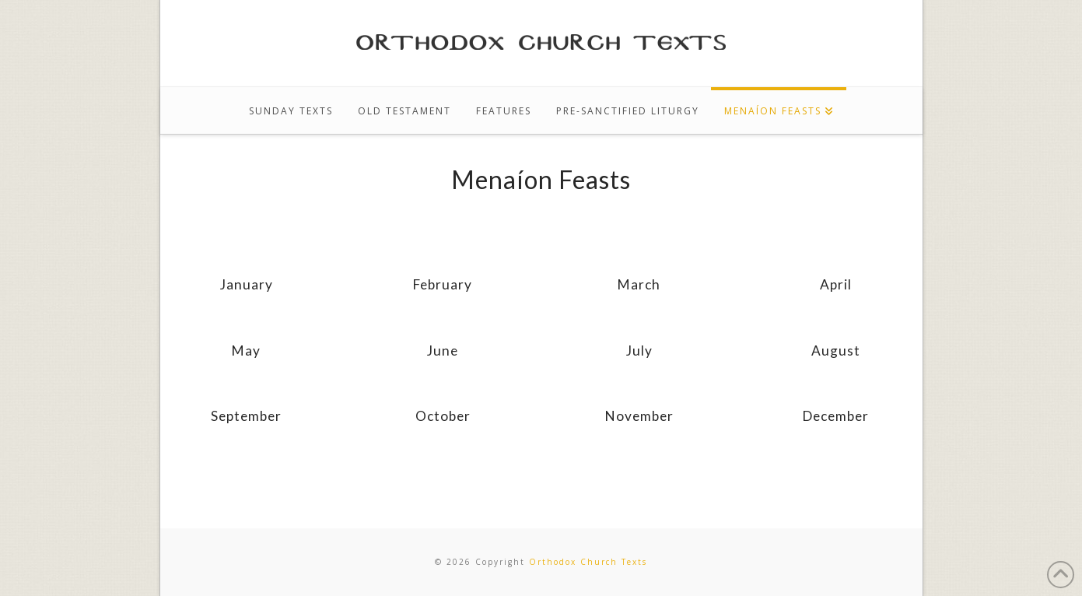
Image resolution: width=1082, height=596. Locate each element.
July (639, 350)
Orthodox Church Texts (588, 561)
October (443, 416)
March (639, 284)
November (639, 416)
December (836, 416)
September (246, 416)
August (835, 350)
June (442, 350)
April (836, 284)
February (442, 284)
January (246, 284)
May (246, 350)
